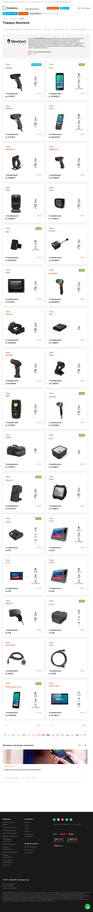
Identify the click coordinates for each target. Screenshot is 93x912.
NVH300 (10, 364)
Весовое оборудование (10, 836)
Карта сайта (29, 853)
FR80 (52, 195)
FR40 (8, 195)
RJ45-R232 (12, 661)
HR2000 (10, 69)
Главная (5, 19)
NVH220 (53, 407)
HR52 (52, 364)
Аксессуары (50, 30)
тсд (25, 795)
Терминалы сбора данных (13, 30)
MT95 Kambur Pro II (16, 703)
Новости (37, 2)
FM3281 (53, 237)
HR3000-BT (55, 153)
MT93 (52, 69)
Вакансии (14, 2)
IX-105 (52, 576)
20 (52, 742)
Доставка (21, 2)
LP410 (52, 619)
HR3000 (10, 111)
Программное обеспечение (34, 30)
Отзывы (50, 2)
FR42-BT (10, 492)
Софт (32, 2)
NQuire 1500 (55, 703)
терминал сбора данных (13, 795)
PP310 (9, 534)
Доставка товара (30, 847)
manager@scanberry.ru (32, 9)
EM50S (9, 449)
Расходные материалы (10, 852)
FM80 (52, 491)
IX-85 (52, 534)
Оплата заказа (29, 850)
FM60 (9, 280)
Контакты (44, 2)
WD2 (51, 322)
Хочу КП (64, 8)
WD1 (8, 238)
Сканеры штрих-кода (65, 30)
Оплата (27, 2)
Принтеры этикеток (9, 830)
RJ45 (52, 661)
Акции (27, 828)
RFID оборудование (9, 844)
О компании (6, 2)
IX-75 (8, 576)
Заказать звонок (53, 8)
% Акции (56, 2)
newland (36, 795)
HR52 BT (10, 322)
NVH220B (54, 280)
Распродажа (23, 13)
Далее (84, 742)
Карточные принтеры (10, 833)
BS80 (8, 406)
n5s (30, 795)
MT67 (52, 111)
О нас (26, 825)
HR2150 (10, 618)
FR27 (51, 449)
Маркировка (65, 2)
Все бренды (14, 19)
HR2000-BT (12, 153)
